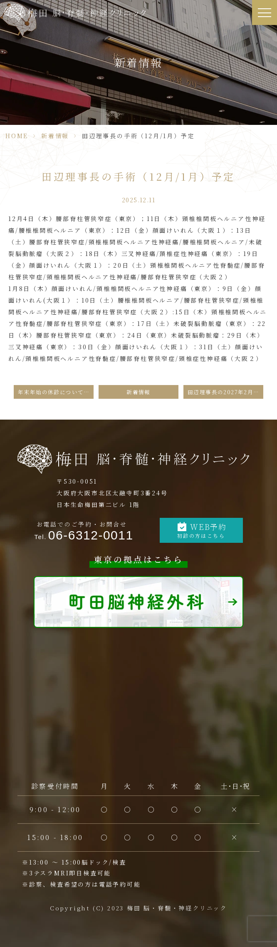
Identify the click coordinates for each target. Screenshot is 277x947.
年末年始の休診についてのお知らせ (56, 392)
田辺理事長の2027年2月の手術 (225, 392)
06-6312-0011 (91, 535)
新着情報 (55, 136)
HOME (16, 136)
